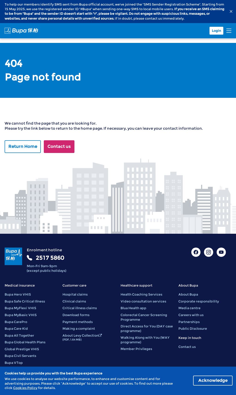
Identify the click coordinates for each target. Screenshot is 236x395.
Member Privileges (136, 349)
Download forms (75, 315)
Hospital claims (75, 294)
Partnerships (189, 322)
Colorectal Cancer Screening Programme (144, 317)
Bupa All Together (19, 335)
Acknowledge (212, 380)
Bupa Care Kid (16, 328)
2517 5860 (50, 257)
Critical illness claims (79, 308)
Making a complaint (78, 328)
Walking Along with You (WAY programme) (145, 339)
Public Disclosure (192, 328)
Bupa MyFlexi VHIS (20, 308)
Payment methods (77, 322)
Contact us (59, 146)
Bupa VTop (14, 363)
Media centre (189, 308)
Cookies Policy (25, 388)
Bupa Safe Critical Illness (25, 301)
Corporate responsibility (198, 301)
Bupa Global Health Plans (25, 342)
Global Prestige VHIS (22, 349)
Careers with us (191, 315)
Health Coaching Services (141, 294)
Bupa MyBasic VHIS (21, 315)
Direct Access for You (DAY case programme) (147, 328)
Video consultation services (143, 301)
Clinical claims (74, 301)
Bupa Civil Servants (20, 356)
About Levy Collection (82, 337)
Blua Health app (133, 308)
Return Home (22, 146)
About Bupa (188, 294)
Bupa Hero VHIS (18, 294)
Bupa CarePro (16, 322)
